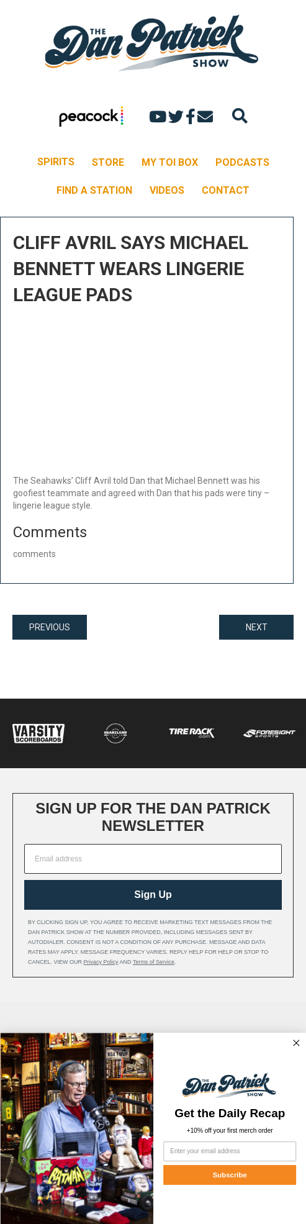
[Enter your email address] (229, 1151)
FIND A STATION (94, 190)
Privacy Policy (101, 962)
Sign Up (152, 894)
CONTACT (226, 190)
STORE (108, 162)
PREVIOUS (49, 627)
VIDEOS (167, 190)
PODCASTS (242, 162)
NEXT (257, 627)
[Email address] (153, 859)
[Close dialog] (296, 1042)
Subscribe (229, 1175)
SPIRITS (55, 162)
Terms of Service (153, 962)
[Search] (240, 116)
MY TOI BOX (170, 162)
